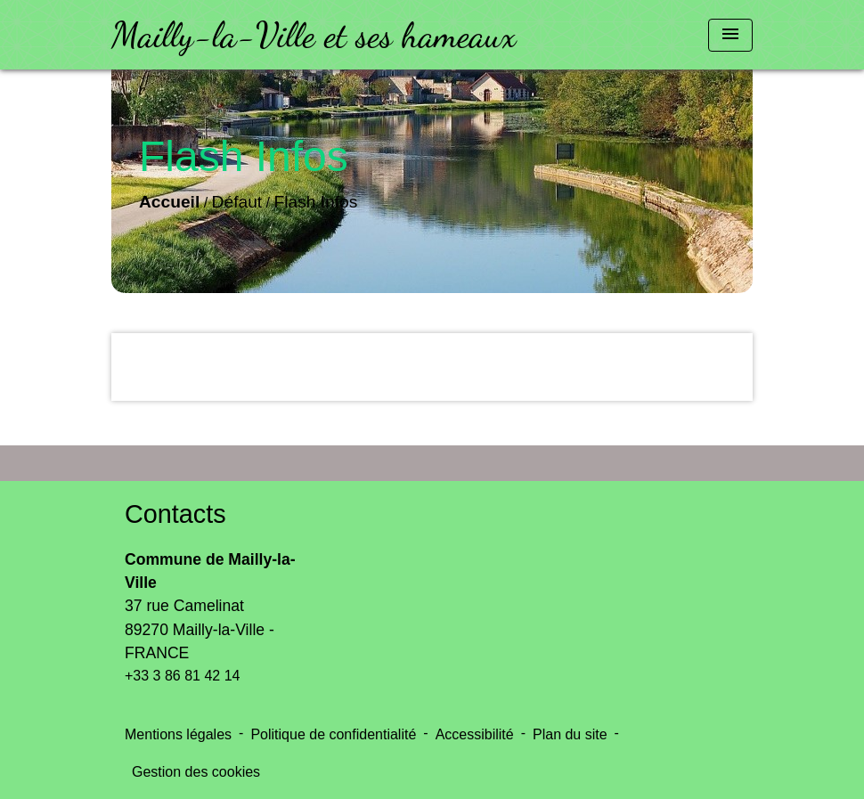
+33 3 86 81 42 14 (182, 675)
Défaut (237, 201)
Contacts (175, 514)
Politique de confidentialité (333, 734)
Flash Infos (316, 201)
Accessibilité (475, 734)
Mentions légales (178, 734)
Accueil (169, 201)
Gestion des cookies (196, 771)
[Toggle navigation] (730, 35)
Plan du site (570, 734)
